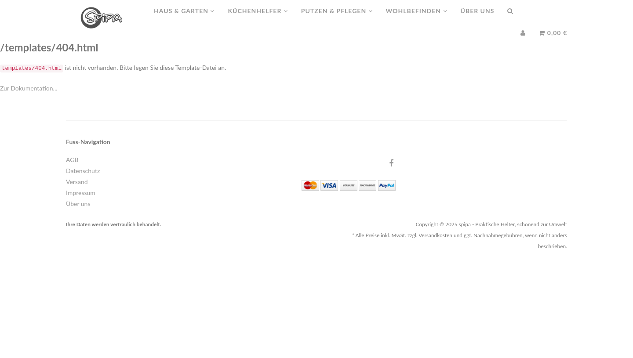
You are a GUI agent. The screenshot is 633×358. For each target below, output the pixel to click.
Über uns (478, 19)
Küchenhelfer (257, 19)
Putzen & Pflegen (337, 19)
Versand (77, 181)
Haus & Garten (184, 19)
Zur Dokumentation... (29, 88)
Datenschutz (83, 170)
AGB (72, 159)
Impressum (80, 192)
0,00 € (553, 41)
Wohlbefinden (416, 19)
